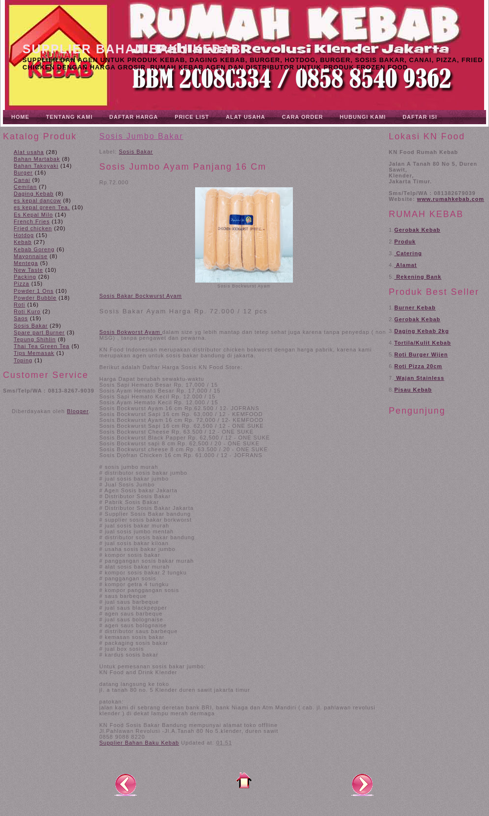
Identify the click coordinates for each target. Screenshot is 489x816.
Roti (19, 305)
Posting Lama (362, 784)
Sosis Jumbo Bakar (141, 136)
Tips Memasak (34, 353)
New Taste (28, 270)
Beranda (244, 780)
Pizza (21, 284)
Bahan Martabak (37, 159)
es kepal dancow (37, 200)
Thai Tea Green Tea (41, 346)
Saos (21, 318)
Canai (22, 180)
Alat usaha (29, 152)
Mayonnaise (30, 256)
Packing (25, 277)
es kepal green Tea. (42, 207)
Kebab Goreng (34, 249)
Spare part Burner (39, 332)
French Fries (32, 221)
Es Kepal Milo (33, 215)
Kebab (23, 242)
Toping (23, 360)
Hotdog (24, 235)
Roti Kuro (27, 311)
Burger (23, 173)
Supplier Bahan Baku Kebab (131, 49)
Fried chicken (33, 228)
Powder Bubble (35, 298)
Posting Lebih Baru (125, 784)
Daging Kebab (34, 194)
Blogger (78, 411)
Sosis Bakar (31, 326)
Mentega (26, 263)
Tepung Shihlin (35, 339)
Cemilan (25, 187)
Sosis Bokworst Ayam (129, 332)
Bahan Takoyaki (36, 166)
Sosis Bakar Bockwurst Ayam (140, 296)
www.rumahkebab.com (450, 199)
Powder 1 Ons (34, 291)
